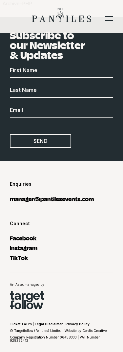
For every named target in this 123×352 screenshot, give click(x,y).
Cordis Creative (94, 331)
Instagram (23, 248)
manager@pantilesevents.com (52, 199)
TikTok (19, 257)
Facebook (23, 238)
